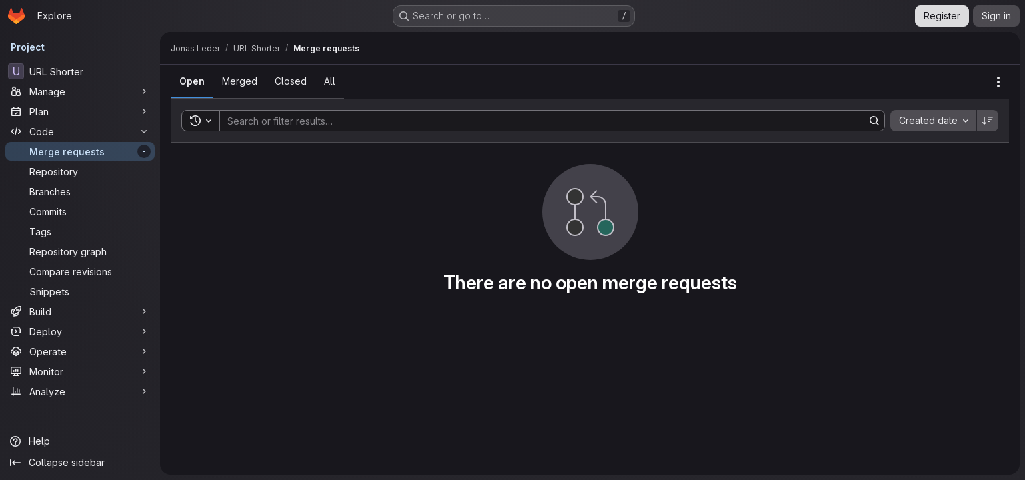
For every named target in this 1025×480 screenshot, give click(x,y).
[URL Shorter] (80, 71)
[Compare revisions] (80, 271)
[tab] (192, 81)
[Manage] (80, 91)
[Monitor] (80, 371)
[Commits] (80, 211)
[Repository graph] (80, 251)
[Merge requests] (80, 151)
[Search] (535, 121)
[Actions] (998, 82)
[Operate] (80, 351)
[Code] (80, 131)
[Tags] (80, 231)
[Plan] (80, 111)
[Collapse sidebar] (80, 462)
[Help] (80, 441)
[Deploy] (80, 331)
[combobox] (933, 120)
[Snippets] (80, 291)
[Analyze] (80, 391)
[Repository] (80, 171)
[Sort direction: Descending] (987, 120)
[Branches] (80, 191)
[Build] (80, 311)
